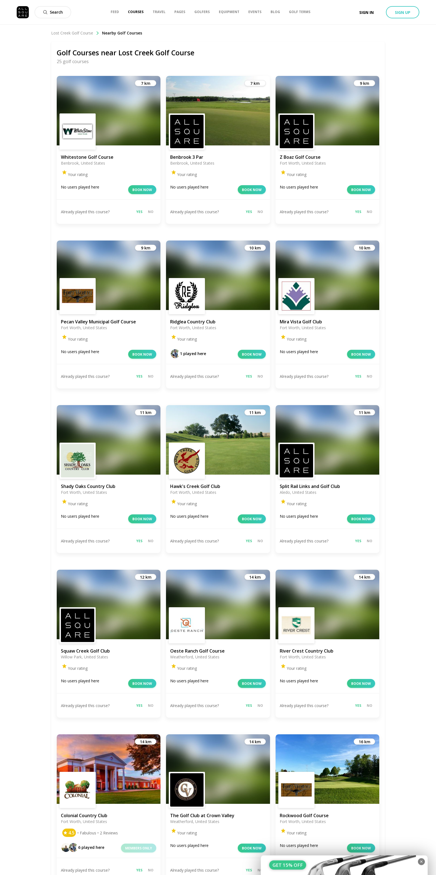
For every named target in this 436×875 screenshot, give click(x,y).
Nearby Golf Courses (122, 33)
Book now (142, 189)
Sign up (402, 12)
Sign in (366, 12)
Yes (139, 211)
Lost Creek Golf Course (75, 33)
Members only (138, 848)
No (150, 211)
